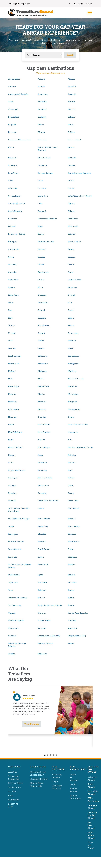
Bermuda (12, 132)
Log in (55, 781)
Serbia (11, 526)
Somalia (42, 541)
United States (44, 620)
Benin (71, 124)
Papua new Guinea (17, 470)
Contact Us (13, 799)
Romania (42, 493)
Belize (41, 124)
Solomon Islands (16, 541)
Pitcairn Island (45, 478)
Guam (70, 272)
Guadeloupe (43, 272)
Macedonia (43, 363)
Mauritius (72, 386)
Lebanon (72, 340)
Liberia (41, 348)
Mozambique (74, 409)
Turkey (71, 597)
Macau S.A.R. (14, 363)
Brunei (71, 147)
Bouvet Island (74, 140)
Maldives (72, 371)
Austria (71, 101)
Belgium (12, 124)
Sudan (41, 557)
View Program (31, 724)
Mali (10, 379)
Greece (71, 264)
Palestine (42, 462)
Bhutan (41, 132)
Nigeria (41, 439)
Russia (71, 493)
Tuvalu (71, 605)
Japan (71, 318)
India (10, 302)
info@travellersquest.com (19, 4)
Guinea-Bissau (75, 279)
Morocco (42, 409)
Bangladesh (13, 117)
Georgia (71, 257)
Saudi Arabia (44, 518)
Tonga (71, 590)
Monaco (41, 401)
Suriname (72, 557)
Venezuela (72, 628)
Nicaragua (73, 432)
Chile (40, 180)
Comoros (42, 188)
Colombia (12, 188)
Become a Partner (39, 779)
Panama (72, 462)
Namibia (42, 417)
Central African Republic (79, 173)
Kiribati (12, 333)
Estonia (71, 234)
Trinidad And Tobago (18, 597)
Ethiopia (12, 241)
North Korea (44, 447)
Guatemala (13, 279)
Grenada (12, 272)
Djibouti (71, 211)
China (71, 180)
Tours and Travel (91, 845)
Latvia (41, 340)
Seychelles (43, 526)
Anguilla (72, 86)
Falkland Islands (46, 241)
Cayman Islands (45, 173)
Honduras (72, 287)
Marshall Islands (76, 379)
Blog (10, 795)
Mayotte (12, 394)
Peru (70, 470)
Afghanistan (14, 79)
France (71, 249)
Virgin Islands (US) (77, 635)
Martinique (13, 386)
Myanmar (12, 417)
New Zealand (44, 432)
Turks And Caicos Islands (50, 605)
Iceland (71, 295)
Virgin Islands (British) (49, 635)
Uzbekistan (13, 628)
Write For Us (14, 787)
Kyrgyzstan (73, 333)
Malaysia (42, 371)
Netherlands (44, 424)
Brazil (11, 147)
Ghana (41, 264)
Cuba (40, 203)
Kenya (71, 325)
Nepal (11, 424)
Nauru (71, 417)
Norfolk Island (15, 447)
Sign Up (89, 4)
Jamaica (42, 318)
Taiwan (71, 574)
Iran (70, 302)
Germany (12, 264)
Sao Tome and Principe (19, 518)
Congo (71, 188)
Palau (11, 462)
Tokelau (41, 590)
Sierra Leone (74, 526)
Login (81, 4)
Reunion (12, 493)
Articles (12, 791)
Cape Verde (13, 173)
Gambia (41, 257)
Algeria (71, 79)
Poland (71, 478)
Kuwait (41, 333)
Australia (42, 101)
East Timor (73, 218)
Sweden (71, 564)
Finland (42, 249)
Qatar (70, 485)
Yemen (71, 643)
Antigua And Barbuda (18, 94)
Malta (41, 379)
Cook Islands (14, 196)
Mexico (41, 394)
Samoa (41, 508)
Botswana (42, 140)
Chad (10, 180)
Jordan (11, 325)
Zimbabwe (42, 654)
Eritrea (41, 234)
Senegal (71, 518)
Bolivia (71, 132)
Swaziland (43, 564)
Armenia (72, 94)
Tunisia (41, 597)
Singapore (13, 534)
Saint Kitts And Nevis (48, 500)
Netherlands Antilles (78, 424)
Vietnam (12, 635)
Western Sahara (45, 643)
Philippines (13, 478)
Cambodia (12, 165)
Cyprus (71, 203)
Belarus (71, 117)
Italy (10, 318)
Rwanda (12, 500)
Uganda (11, 613)
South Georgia (14, 549)
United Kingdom (16, 620)
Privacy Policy (15, 783)
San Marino (73, 508)
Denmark (42, 211)
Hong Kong (13, 295)
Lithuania (42, 356)
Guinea (41, 279)
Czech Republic (15, 211)
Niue (70, 439)
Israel (70, 310)
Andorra (12, 86)
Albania (41, 79)
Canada (71, 165)
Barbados (42, 117)
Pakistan (72, 455)
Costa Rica (43, 196)
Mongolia (72, 401)
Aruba (11, 101)
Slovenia (72, 534)
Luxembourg (73, 356)
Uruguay (72, 620)
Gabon (11, 257)
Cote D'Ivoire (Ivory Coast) (80, 196)
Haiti (40, 287)
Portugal (12, 485)
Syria (40, 574)
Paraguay (42, 470)
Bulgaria (12, 157)
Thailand (72, 582)
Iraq (10, 310)
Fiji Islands (13, 249)
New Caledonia (15, 432)
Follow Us (13, 803)
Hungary (42, 295)
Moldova (12, 401)
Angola (41, 86)
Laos (10, 340)
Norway (12, 455)
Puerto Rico (43, 485)
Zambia (11, 654)
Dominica (12, 218)
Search (70, 55)
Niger (10, 439)
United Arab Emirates (78, 613)
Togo (10, 590)
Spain (70, 549)
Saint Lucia (73, 500)
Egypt (40, 226)
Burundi (72, 157)
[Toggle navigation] (89, 13)
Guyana (11, 287)
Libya (70, 348)
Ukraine (42, 613)
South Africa (74, 541)
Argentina (43, 94)
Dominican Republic (47, 218)
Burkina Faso (44, 157)
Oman (40, 455)
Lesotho (12, 348)
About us (12, 772)
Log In (73, 784)
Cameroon (42, 165)
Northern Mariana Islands (80, 447)
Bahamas (42, 109)
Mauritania (43, 386)
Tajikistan (13, 582)
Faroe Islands (74, 241)
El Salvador (73, 226)
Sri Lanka (12, 557)
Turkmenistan (15, 605)
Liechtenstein (14, 356)
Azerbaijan (13, 109)
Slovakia (42, 534)
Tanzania (42, 582)
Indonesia (42, 302)
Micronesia (73, 394)
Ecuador (12, 226)
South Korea (43, 549)
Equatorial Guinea (16, 234)
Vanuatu (42, 628)
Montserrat (13, 409)
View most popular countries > (50, 73)
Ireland (41, 310)
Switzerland (13, 574)
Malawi (11, 371)
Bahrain (72, 109)
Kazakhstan (43, 325)
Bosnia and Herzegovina (19, 140)
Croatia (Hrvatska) (16, 203)
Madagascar (73, 363)
